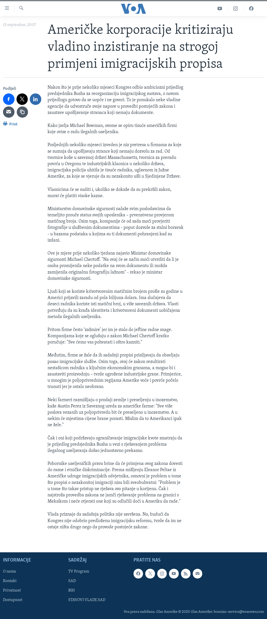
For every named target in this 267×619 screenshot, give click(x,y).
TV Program (78, 572)
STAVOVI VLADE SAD (86, 600)
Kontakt (9, 581)
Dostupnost (12, 600)
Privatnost (12, 591)
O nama (9, 572)
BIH (71, 591)
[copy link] (22, 112)
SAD (72, 581)
